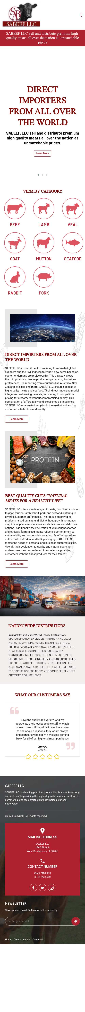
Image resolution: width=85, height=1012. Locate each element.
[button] (38, 175)
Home (8, 939)
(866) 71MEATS (42, 873)
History (27, 939)
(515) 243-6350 (42, 877)
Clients (17, 939)
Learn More (42, 153)
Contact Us (38, 939)
